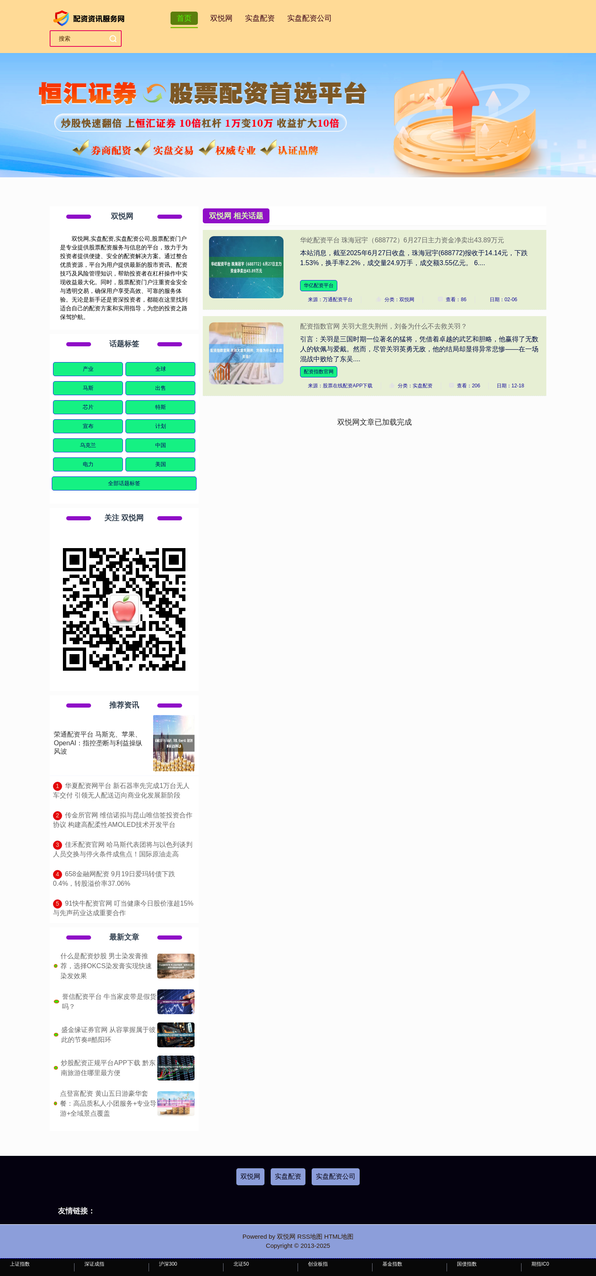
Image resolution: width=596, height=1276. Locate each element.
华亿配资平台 (319, 285)
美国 (160, 464)
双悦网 (221, 18)
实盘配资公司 (309, 18)
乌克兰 (88, 445)
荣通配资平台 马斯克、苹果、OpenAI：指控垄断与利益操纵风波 (98, 743)
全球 (160, 369)
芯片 (88, 407)
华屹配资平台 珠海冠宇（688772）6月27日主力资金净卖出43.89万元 (402, 240)
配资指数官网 (319, 372)
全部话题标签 (124, 483)
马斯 (88, 388)
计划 (160, 426)
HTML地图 (338, 1236)
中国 (160, 445)
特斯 (160, 407)
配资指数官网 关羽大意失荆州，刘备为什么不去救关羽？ (383, 326)
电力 (88, 464)
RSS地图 (309, 1236)
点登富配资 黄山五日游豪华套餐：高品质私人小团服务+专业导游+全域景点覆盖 (108, 1103)
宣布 (88, 426)
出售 (160, 388)
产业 (88, 369)
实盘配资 (260, 18)
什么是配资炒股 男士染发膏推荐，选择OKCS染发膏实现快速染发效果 (106, 965)
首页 (184, 18)
